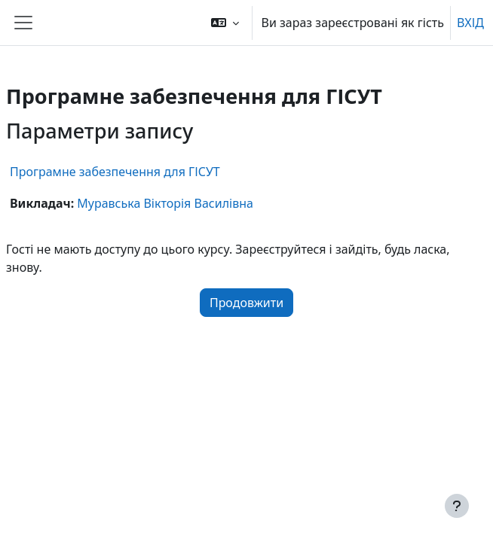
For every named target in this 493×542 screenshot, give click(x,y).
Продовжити (246, 302)
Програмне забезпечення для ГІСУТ (115, 171)
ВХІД (470, 22)
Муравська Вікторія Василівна (165, 203)
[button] (225, 22)
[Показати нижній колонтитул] (457, 506)
